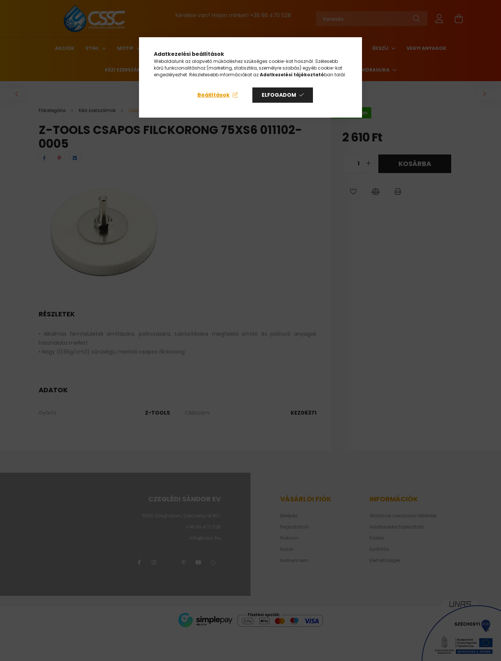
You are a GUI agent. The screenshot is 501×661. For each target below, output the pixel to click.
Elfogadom (279, 95)
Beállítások (213, 95)
